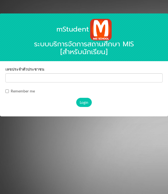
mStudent (72, 29)
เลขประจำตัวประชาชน (24, 69)
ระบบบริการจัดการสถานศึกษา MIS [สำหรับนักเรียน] (84, 40)
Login (84, 102)
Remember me (20, 90)
